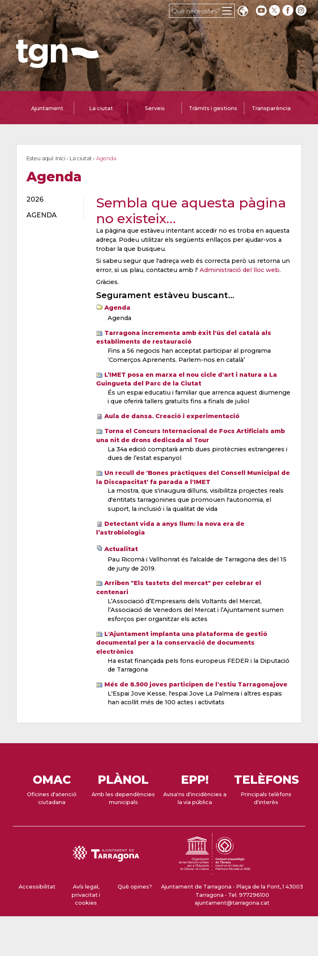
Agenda (117, 307)
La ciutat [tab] (101, 108)
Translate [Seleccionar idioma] (243, 11)
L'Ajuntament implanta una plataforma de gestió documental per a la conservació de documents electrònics (181, 642)
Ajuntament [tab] (47, 108)
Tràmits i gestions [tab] (213, 108)
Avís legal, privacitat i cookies (86, 894)
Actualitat (121, 549)
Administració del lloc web (239, 270)
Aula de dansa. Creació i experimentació (171, 416)
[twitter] (275, 10)
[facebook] (288, 10)
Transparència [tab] (271, 108)
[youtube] (261, 10)
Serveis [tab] (155, 108)
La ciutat (81, 158)
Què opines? (135, 887)
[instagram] (301, 10)
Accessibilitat (37, 887)
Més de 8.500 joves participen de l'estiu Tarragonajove (195, 684)
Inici (60, 158)
